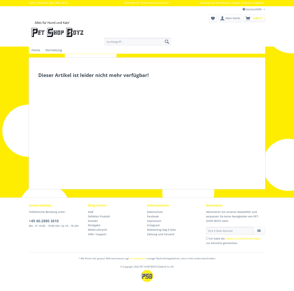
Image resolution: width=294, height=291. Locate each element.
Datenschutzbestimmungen (243, 238)
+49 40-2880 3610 (44, 221)
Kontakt (93, 221)
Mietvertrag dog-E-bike (161, 229)
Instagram (153, 225)
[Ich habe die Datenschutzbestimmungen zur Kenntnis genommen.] (207, 238)
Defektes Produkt (99, 216)
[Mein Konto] (230, 18)
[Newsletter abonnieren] (259, 230)
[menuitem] (138, 43)
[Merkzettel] (213, 18)
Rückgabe (94, 225)
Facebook (153, 216)
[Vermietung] (54, 50)
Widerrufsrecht (97, 229)
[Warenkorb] (254, 18)
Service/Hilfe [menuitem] (252, 9)
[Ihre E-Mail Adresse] (229, 230)
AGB (90, 212)
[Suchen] (167, 41)
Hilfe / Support (97, 234)
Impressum (154, 221)
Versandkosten (138, 258)
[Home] (36, 50)
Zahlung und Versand (160, 234)
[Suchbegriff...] (138, 41)
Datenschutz (155, 212)
